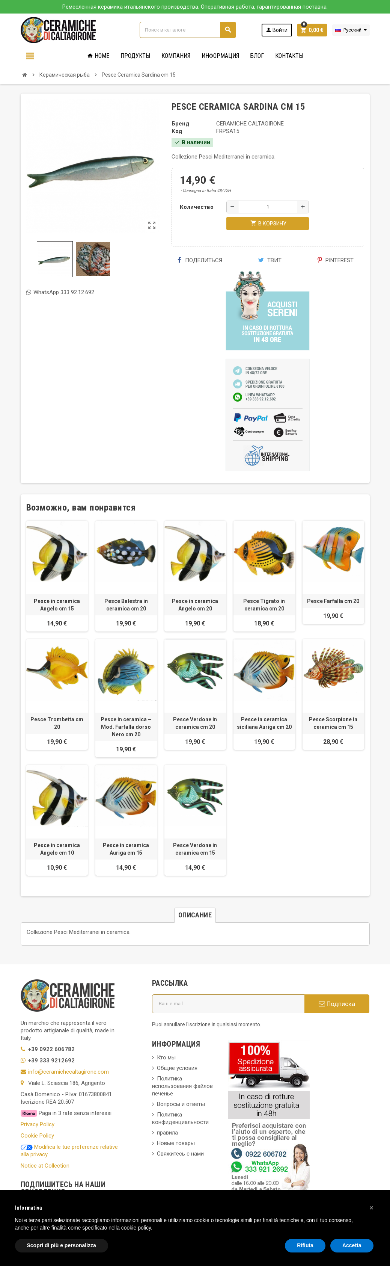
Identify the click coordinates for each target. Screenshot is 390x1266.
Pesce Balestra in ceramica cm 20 (126, 605)
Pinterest (336, 260)
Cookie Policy (37, 1135)
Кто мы (166, 1057)
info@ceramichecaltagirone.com (68, 1071)
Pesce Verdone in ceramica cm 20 (195, 723)
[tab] (195, 915)
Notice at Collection (45, 1165)
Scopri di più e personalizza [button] (61, 1245)
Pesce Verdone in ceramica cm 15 (195, 849)
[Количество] (267, 207)
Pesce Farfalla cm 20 (333, 601)
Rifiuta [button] (305, 1245)
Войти (276, 30)
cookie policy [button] (136, 1228)
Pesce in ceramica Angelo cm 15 (57, 605)
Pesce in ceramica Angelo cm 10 (57, 849)
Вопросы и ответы (181, 1104)
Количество (197, 207)
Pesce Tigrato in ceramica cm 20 (264, 605)
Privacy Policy (37, 1124)
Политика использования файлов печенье (182, 1086)
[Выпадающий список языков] (351, 30)
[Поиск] (188, 30)
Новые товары (176, 1143)
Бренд (181, 123)
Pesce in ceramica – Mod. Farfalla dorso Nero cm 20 (126, 726)
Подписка (337, 1004)
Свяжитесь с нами (180, 1153)
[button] (372, 1208)
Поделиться (199, 260)
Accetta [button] (351, 1245)
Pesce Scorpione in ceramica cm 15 (333, 723)
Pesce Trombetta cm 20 (56, 723)
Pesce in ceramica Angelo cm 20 (195, 605)
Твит (270, 260)
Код (177, 131)
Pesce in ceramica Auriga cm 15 (126, 849)
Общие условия (177, 1068)
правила (167, 1132)
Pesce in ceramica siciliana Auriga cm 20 (264, 723)
